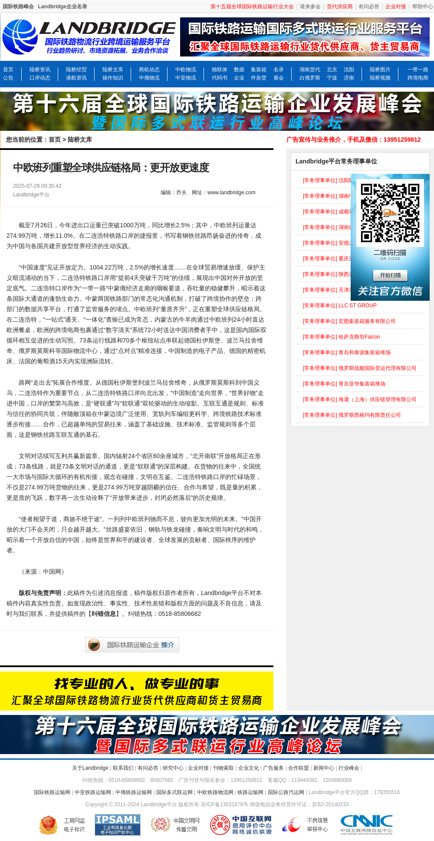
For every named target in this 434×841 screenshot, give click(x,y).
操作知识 (112, 78)
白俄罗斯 (309, 78)
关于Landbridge (90, 768)
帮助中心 (422, 6)
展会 (278, 78)
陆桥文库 (112, 69)
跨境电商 (418, 78)
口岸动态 (40, 78)
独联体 (219, 69)
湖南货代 (309, 69)
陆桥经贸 (76, 69)
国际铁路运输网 (52, 792)
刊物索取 (223, 768)
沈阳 (349, 69)
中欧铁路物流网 (215, 792)
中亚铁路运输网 (93, 792)
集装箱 (258, 69)
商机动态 (149, 69)
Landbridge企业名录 (62, 6)
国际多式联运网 (174, 792)
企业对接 (198, 768)
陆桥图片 (380, 69)
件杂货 (258, 78)
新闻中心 (323, 768)
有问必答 (368, 6)
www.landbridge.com (231, 192)
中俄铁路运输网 (133, 792)
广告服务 (273, 768)
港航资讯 (76, 78)
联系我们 (123, 768)
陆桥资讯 (40, 69)
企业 (239, 78)
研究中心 (173, 768)
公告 (8, 78)
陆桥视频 (380, 78)
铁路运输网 (250, 792)
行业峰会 (349, 768)
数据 (239, 69)
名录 (278, 69)
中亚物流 (185, 78)
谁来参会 (310, 6)
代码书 (219, 78)
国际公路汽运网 (286, 792)
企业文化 (248, 768)
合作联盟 (298, 768)
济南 (349, 78)
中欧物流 (185, 69)
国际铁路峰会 (18, 6)
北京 (332, 69)
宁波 (332, 78)
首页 (8, 69)
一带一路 (418, 69)
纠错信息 (104, 613)
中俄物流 (149, 78)
